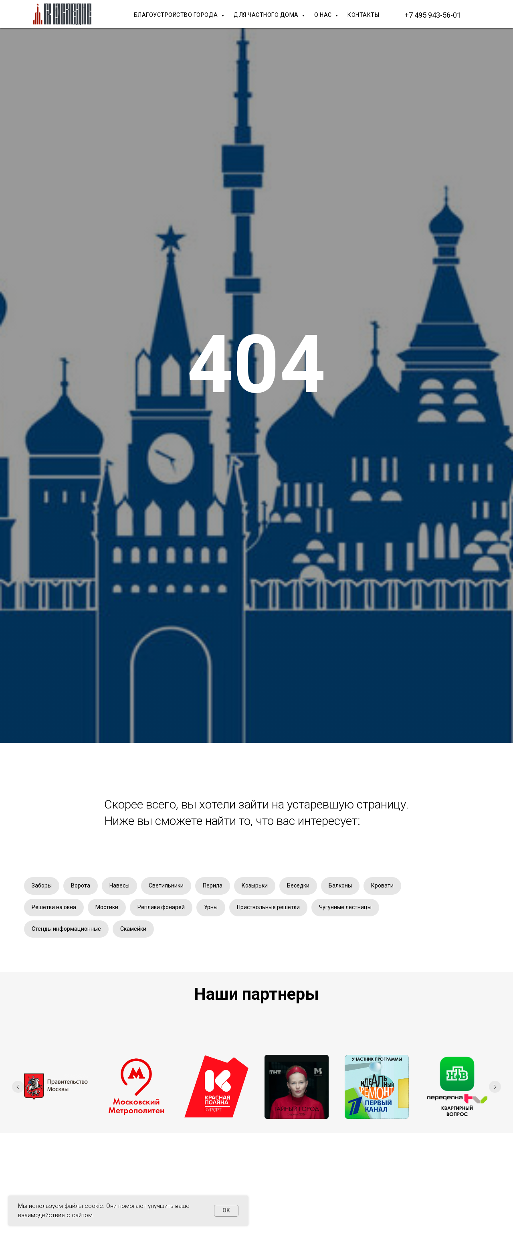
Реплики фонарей (161, 907)
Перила (212, 885)
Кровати (382, 885)
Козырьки (255, 885)
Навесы (119, 885)
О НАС (323, 15)
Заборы (42, 885)
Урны (211, 907)
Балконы (340, 885)
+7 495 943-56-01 (433, 15)
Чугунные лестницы (345, 907)
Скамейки (133, 929)
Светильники (166, 885)
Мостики (106, 907)
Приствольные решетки (268, 907)
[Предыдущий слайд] (18, 1087)
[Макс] (481, 15)
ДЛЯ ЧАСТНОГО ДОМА (267, 15)
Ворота (80, 885)
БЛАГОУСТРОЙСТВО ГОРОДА (177, 15)
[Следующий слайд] (495, 1087)
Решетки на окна (54, 907)
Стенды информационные (66, 929)
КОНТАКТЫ (363, 15)
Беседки (298, 885)
